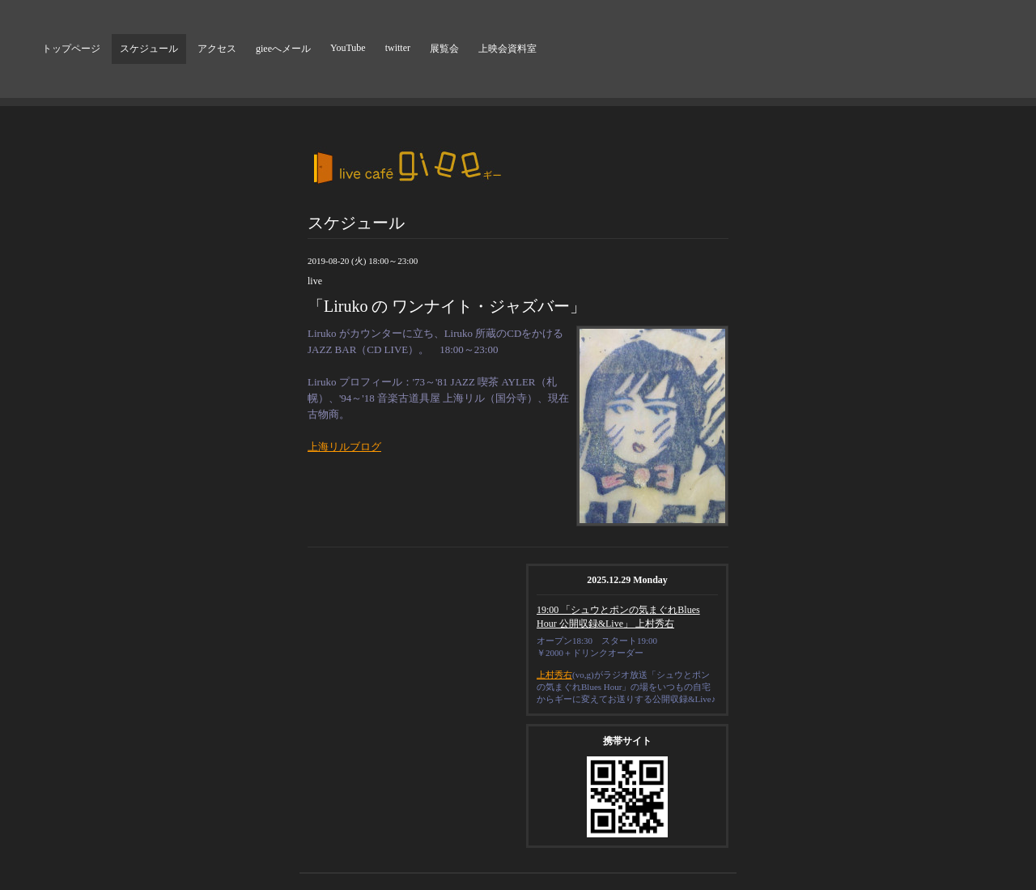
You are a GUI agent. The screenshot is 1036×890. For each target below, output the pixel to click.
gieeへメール (283, 48)
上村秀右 (554, 674)
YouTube (348, 47)
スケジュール (149, 48)
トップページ (71, 48)
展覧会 (444, 48)
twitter (397, 47)
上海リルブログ (344, 447)
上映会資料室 (507, 48)
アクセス (216, 48)
